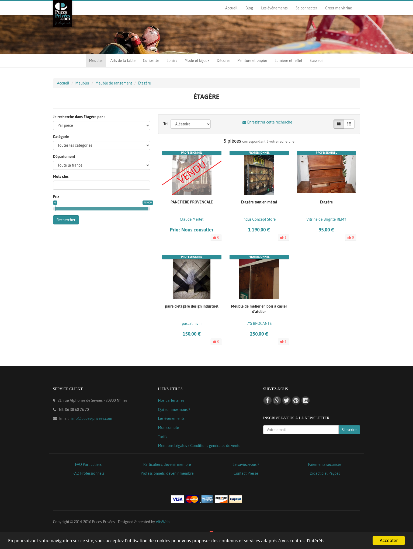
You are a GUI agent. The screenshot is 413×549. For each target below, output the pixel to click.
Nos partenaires (171, 400)
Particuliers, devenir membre (167, 464)
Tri (166, 124)
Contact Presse (246, 473)
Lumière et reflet (288, 60)
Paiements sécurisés (324, 464)
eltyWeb (163, 522)
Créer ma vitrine (338, 8)
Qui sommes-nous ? (174, 409)
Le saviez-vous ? (246, 464)
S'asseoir (317, 60)
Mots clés (61, 176)
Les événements (274, 8)
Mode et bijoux (197, 60)
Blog (249, 8)
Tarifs (162, 437)
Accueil (231, 8)
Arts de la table (123, 60)
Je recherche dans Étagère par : (79, 117)
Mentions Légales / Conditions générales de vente (199, 446)
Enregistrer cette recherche (267, 122)
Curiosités (151, 60)
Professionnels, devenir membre (167, 473)
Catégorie (61, 137)
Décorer (223, 60)
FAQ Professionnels (88, 473)
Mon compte (168, 427)
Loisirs (172, 60)
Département (64, 156)
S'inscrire (349, 430)
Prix (56, 196)
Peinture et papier (252, 60)
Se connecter (306, 8)
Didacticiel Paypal (325, 473)
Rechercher (66, 220)
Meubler (96, 60)
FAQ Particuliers (88, 464)
